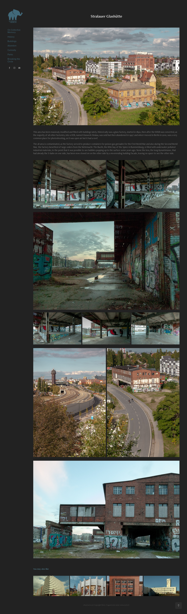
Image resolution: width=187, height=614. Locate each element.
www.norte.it (124, 605)
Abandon (12, 45)
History (11, 36)
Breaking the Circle (14, 60)
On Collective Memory (14, 31)
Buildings (12, 41)
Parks (10, 54)
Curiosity (12, 50)
